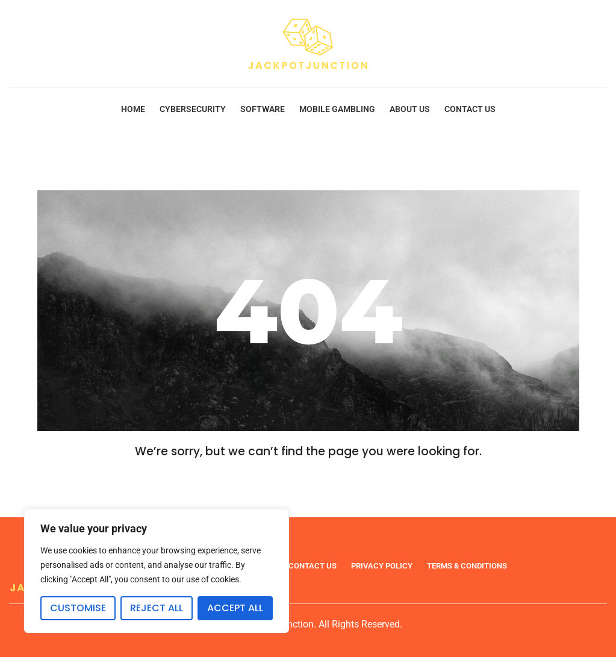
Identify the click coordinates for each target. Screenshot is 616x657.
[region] (156, 571)
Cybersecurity (193, 109)
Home (133, 109)
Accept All (235, 608)
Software (262, 109)
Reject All (156, 608)
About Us (410, 109)
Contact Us (470, 109)
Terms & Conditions (467, 565)
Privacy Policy (381, 565)
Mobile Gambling (337, 109)
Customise (78, 608)
